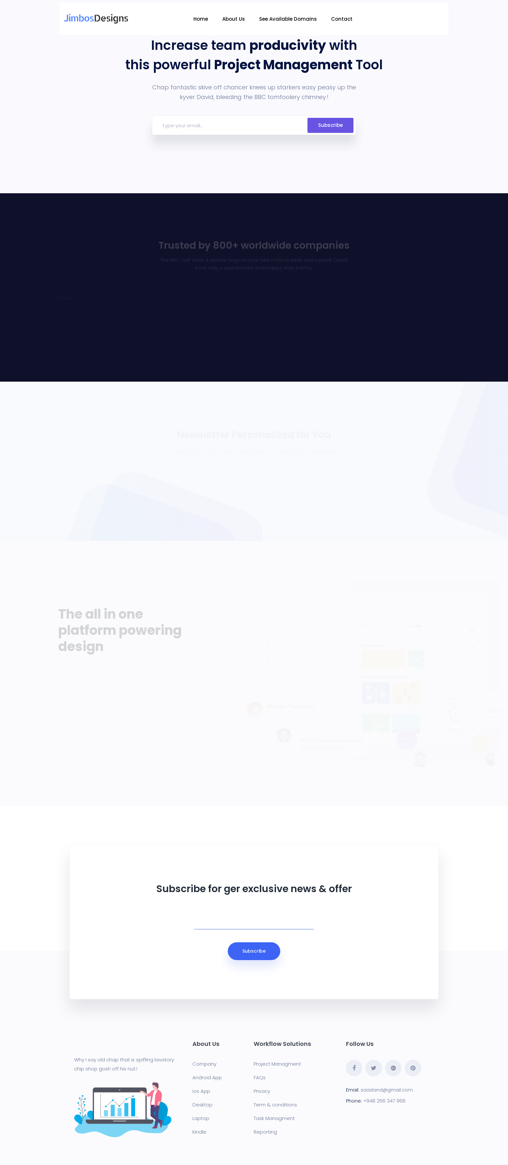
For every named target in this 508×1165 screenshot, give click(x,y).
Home (201, 19)
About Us (234, 19)
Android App (207, 1077)
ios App (201, 1091)
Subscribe (330, 125)
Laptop (200, 1118)
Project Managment (277, 1063)
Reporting (265, 1131)
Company (204, 1063)
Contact (342, 19)
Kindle (199, 1131)
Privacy (262, 1091)
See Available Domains (288, 19)
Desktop (202, 1104)
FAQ (258, 1077)
